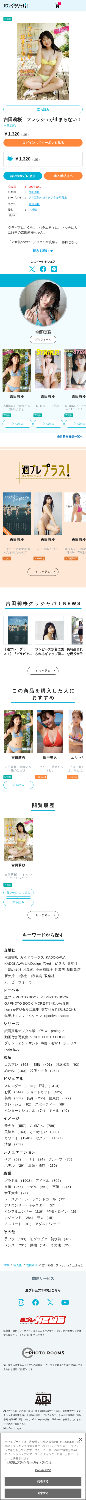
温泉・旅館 (43, 1165)
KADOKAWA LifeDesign (22, 963)
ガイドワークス (32, 957)
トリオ (36, 1159)
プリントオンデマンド (21, 1043)
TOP (6, 1265)
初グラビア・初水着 (51, 1239)
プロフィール (43, 339)
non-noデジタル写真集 (21, 1009)
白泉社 (22, 976)
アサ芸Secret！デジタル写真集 (48, 197)
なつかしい (45, 1132)
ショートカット (45, 1092)
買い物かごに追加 (23, 176)
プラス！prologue (50, 1031)
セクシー (50, 1138)
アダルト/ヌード (47, 1224)
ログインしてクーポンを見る (43, 142)
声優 (62, 1187)
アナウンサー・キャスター (30, 1205)
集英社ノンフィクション (23, 1016)
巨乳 (50, 1086)
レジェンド (19, 1218)
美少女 (12, 215)
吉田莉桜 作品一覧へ (70, 436)
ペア (13, 1159)
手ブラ (16, 1239)
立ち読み (43, 109)
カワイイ (19, 1138)
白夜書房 (35, 976)
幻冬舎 (60, 963)
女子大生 (17, 1193)
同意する (42, 1493)
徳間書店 (34, 192)
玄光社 (48, 963)
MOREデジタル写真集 (52, 1003)
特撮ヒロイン (63, 1211)
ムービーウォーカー (19, 982)
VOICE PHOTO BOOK (47, 1037)
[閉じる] (80, 1439)
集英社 (72, 963)
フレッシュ (18, 1104)
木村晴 (33, 209)
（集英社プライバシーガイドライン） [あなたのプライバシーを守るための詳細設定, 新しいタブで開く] (29, 1462)
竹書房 (60, 970)
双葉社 (49, 976)
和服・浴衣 (45, 1071)
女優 (14, 1187)
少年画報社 (44, 970)
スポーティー (51, 1104)
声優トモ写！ (51, 1043)
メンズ (16, 1245)
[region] (43, 1466)
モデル (38, 1187)
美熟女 (16, 1132)
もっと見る (43, 571)
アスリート (18, 1224)
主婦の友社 (13, 970)
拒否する (42, 1481)
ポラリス (70, 1043)
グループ (61, 1159)
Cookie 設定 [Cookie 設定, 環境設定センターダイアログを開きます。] (43, 1470)
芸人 (46, 1218)
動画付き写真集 (16, 1037)
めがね (16, 1071)
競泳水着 (68, 1064)
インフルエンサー (24, 1211)
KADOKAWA (56, 957)
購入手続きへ (63, 176)
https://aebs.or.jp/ (12, 1428)
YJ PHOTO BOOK (55, 997)
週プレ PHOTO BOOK (21, 997)
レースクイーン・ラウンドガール (36, 1199)
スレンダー (20, 1086)
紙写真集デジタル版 (19, 1031)
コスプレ (18, 1064)
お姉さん (43, 1126)
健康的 (61, 1098)
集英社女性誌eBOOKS (58, 1009)
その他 (61, 1245)
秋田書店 (11, 957)
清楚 (14, 1144)
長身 (37, 1098)
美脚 (14, 1098)
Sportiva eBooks (56, 1016)
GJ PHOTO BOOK (18, 1003)
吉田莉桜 (9, 126)
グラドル (19, 1180)
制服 (43, 1064)
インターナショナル (25, 1110)
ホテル (15, 1165)
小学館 (28, 970)
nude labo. (12, 1049)
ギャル (60, 1110)
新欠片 (9, 976)
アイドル (49, 1180)
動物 (39, 1245)
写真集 (18, 1265)
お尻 (14, 1092)
